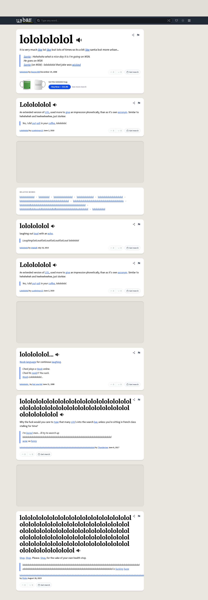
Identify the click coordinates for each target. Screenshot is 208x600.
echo (50, 233)
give (68, 112)
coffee (52, 123)
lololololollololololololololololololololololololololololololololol (53, 205)
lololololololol (27, 197)
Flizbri (24, 578)
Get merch (132, 72)
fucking (119, 569)
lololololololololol (63, 197)
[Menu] (189, 20)
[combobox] (103, 20)
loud (36, 233)
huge (126, 569)
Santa (27, 57)
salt (38, 123)
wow (25, 441)
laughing (56, 362)
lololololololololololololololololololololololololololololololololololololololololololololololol (57, 447)
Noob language (28, 362)
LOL (47, 112)
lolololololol (98, 209)
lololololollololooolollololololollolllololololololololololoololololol (54, 209)
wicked (76, 65)
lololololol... (24, 384)
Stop (22, 558)
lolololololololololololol (110, 197)
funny (34, 441)
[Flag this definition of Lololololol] (139, 103)
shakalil (34, 247)
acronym (122, 112)
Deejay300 (35, 72)
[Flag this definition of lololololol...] (139, 352)
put (34, 123)
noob (34, 373)
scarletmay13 (37, 130)
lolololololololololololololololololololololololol (44, 201)
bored (29, 433)
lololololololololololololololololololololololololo (98, 201)
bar (95, 422)
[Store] (176, 20)
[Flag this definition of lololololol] (138, 35)
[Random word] (168, 20)
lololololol (24, 72)
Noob (40, 369)
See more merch (79, 86)
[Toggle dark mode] (182, 20)
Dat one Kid (37, 384)
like (40, 50)
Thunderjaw (103, 447)
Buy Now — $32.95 (59, 86)
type (56, 422)
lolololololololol (85, 197)
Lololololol (24, 130)
